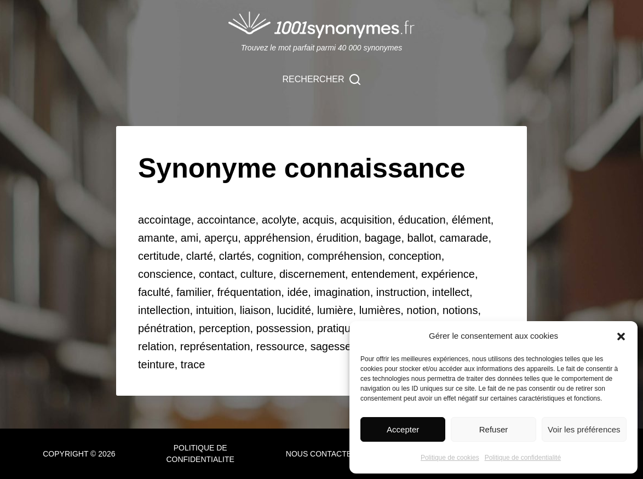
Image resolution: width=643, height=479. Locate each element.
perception (224, 328)
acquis (318, 220)
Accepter (403, 429)
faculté (154, 292)
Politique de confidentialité (523, 457)
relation (156, 346)
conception (414, 256)
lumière (335, 310)
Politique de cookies (450, 457)
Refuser (493, 429)
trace (193, 364)
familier (193, 292)
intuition (215, 310)
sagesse (331, 346)
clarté (199, 256)
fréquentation (249, 292)
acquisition (366, 220)
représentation (215, 346)
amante (156, 238)
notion (421, 310)
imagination (342, 292)
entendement (383, 274)
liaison (255, 310)
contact (216, 274)
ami (189, 238)
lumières (380, 310)
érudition (338, 238)
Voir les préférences (584, 429)
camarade (463, 238)
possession (283, 328)
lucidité (294, 310)
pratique (337, 328)
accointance (226, 220)
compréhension (344, 256)
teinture (156, 364)
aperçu (221, 238)
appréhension (277, 238)
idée (297, 292)
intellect (450, 292)
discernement (312, 274)
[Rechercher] (322, 79)
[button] (621, 336)
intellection (164, 310)
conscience (165, 274)
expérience (448, 274)
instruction (401, 292)
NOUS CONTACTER (321, 453)
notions (460, 310)
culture (256, 274)
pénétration (165, 328)
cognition (279, 256)
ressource (280, 346)
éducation (422, 220)
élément (471, 220)
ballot (420, 238)
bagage (383, 238)
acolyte (279, 220)
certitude (159, 256)
